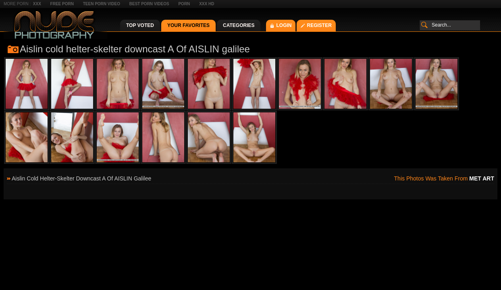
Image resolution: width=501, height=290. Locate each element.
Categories (238, 25)
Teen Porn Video (101, 4)
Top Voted (140, 25)
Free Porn (62, 4)
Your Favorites (188, 25)
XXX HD (206, 4)
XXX (37, 4)
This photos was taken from (444, 178)
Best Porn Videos (149, 4)
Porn (184, 4)
